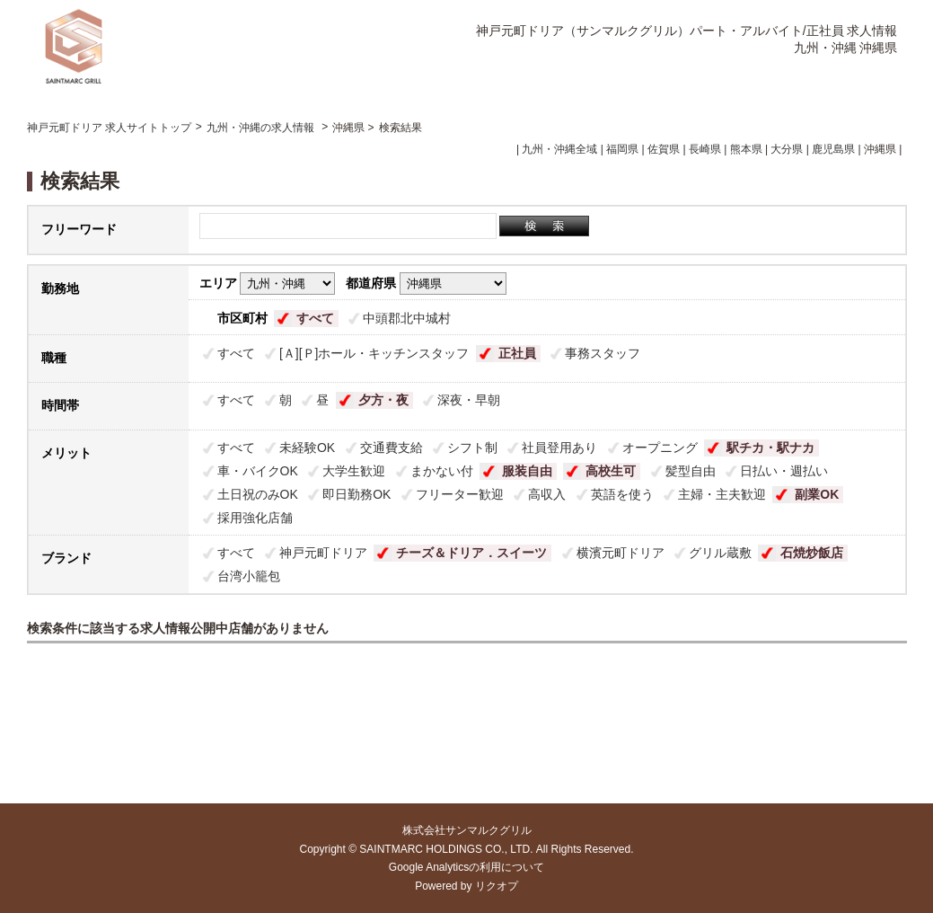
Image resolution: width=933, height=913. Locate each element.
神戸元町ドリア (323, 552)
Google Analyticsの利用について (466, 867)
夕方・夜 (383, 400)
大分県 (786, 149)
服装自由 (527, 471)
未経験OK (307, 447)
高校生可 (610, 471)
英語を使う (622, 494)
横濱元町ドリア (621, 552)
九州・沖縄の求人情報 (262, 127)
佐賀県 (663, 149)
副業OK (817, 494)
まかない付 (441, 471)
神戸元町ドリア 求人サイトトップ (109, 127)
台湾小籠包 (248, 576)
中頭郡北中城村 (407, 318)
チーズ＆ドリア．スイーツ (471, 552)
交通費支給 (391, 447)
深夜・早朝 (468, 400)
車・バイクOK (257, 471)
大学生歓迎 (353, 471)
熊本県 (746, 149)
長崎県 (705, 149)
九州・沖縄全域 (559, 149)
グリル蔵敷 (720, 552)
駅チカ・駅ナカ (770, 447)
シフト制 (472, 447)
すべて (315, 318)
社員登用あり (559, 447)
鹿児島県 (833, 149)
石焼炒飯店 (811, 552)
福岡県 (622, 149)
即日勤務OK (356, 494)
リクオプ (496, 886)
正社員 (517, 353)
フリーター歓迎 (460, 494)
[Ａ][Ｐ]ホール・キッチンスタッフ (374, 353)
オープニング (660, 447)
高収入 (547, 494)
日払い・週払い (784, 471)
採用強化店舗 (255, 517)
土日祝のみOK (257, 494)
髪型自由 (690, 471)
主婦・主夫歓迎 (722, 494)
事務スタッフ (602, 353)
